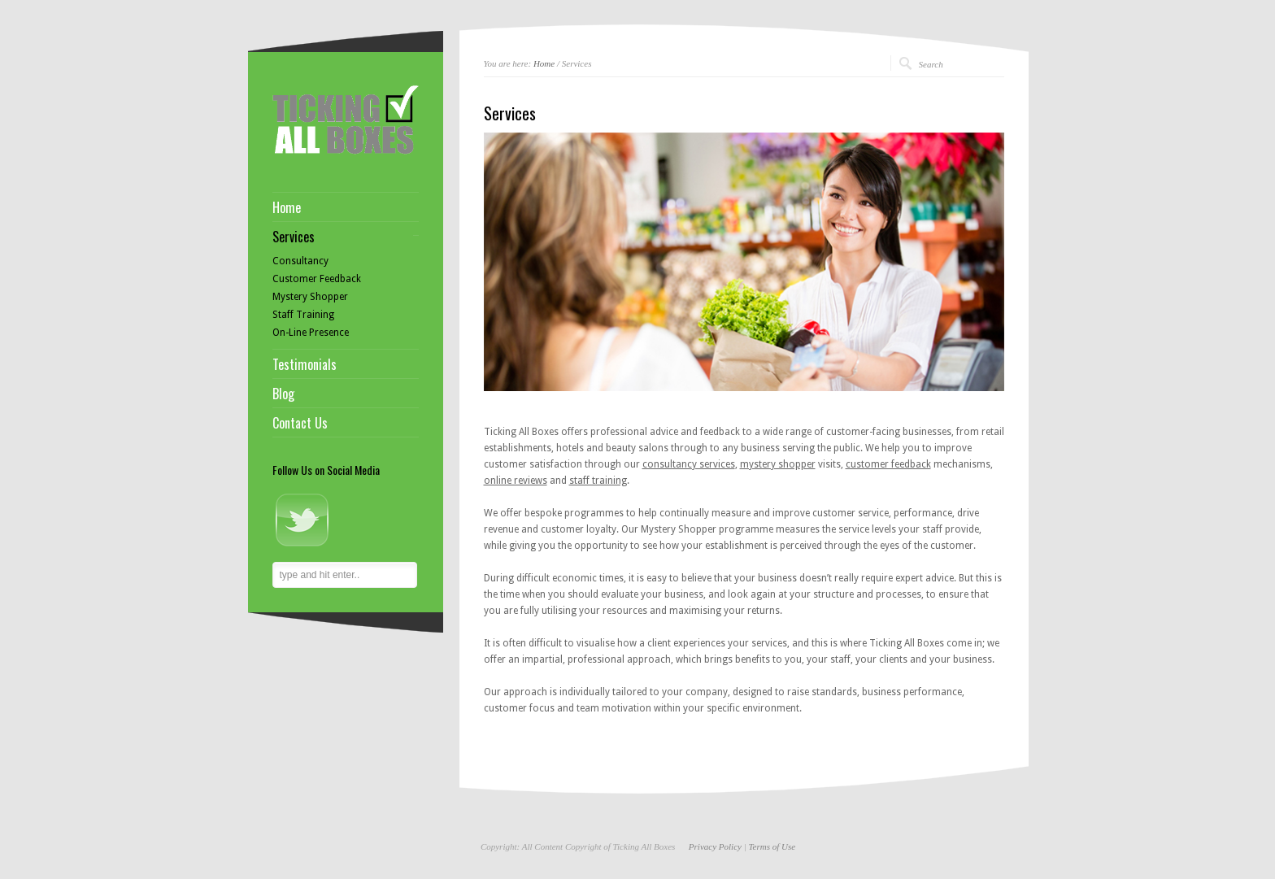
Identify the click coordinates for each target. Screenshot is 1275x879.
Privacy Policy (715, 846)
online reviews (515, 480)
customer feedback (888, 464)
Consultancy (300, 261)
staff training (598, 480)
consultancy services (688, 464)
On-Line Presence (310, 332)
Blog (283, 393)
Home (544, 63)
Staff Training (303, 315)
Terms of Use (771, 846)
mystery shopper (778, 464)
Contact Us (300, 422)
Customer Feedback (316, 279)
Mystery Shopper (310, 297)
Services (293, 236)
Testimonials (304, 364)
